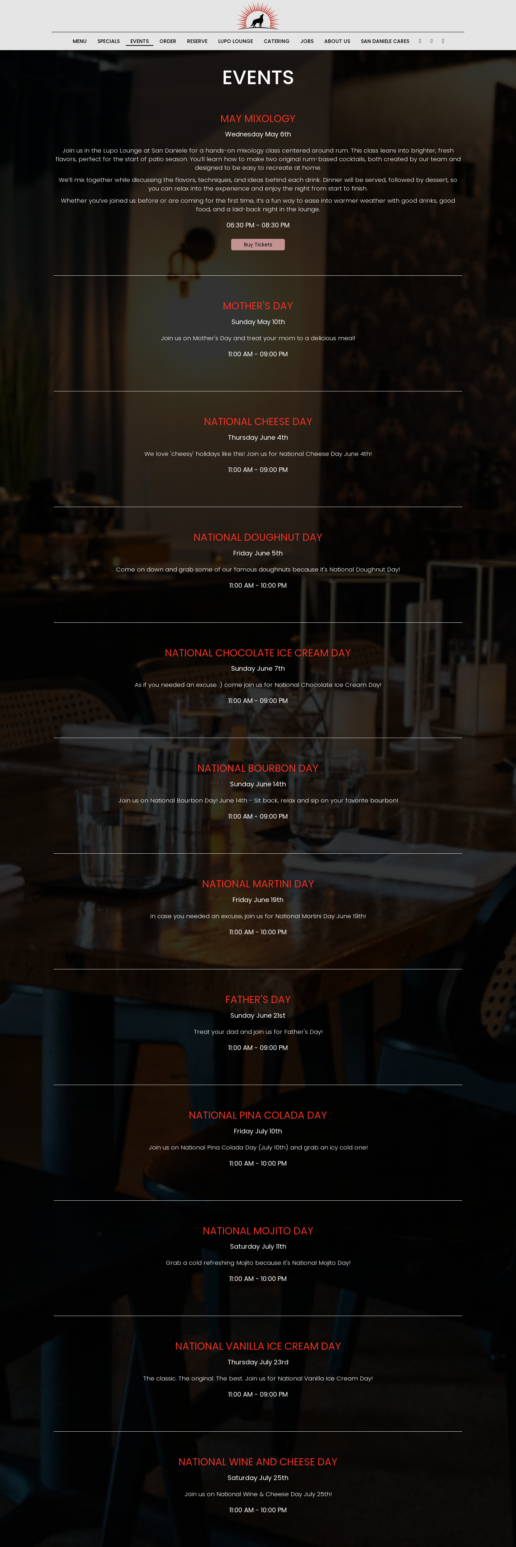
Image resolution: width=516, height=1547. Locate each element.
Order (167, 41)
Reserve (197, 41)
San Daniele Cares (385, 41)
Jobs (307, 41)
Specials (108, 41)
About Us (337, 41)
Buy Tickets (258, 244)
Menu (80, 41)
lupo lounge (235, 41)
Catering (277, 41)
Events (139, 41)
